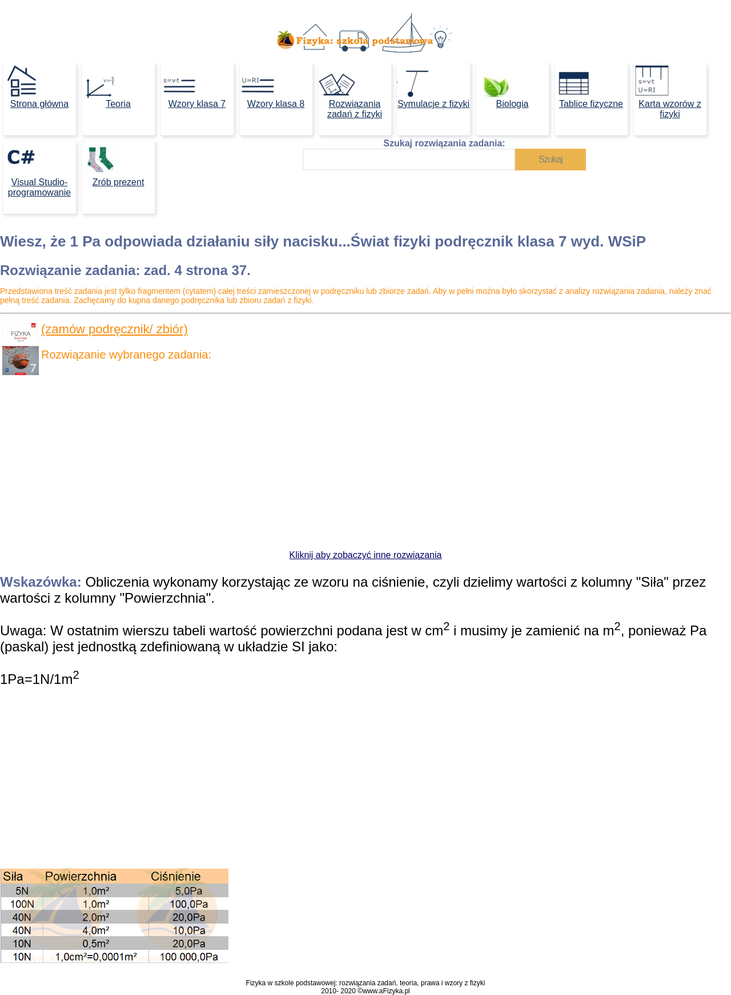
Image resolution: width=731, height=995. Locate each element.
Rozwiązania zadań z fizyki (350, 90)
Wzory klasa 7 (193, 85)
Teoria (106, 85)
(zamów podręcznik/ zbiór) (114, 329)
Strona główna (36, 85)
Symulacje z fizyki (433, 85)
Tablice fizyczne (589, 85)
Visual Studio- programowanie (37, 169)
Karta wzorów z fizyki (667, 90)
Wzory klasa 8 (271, 85)
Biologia (502, 85)
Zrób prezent (113, 164)
